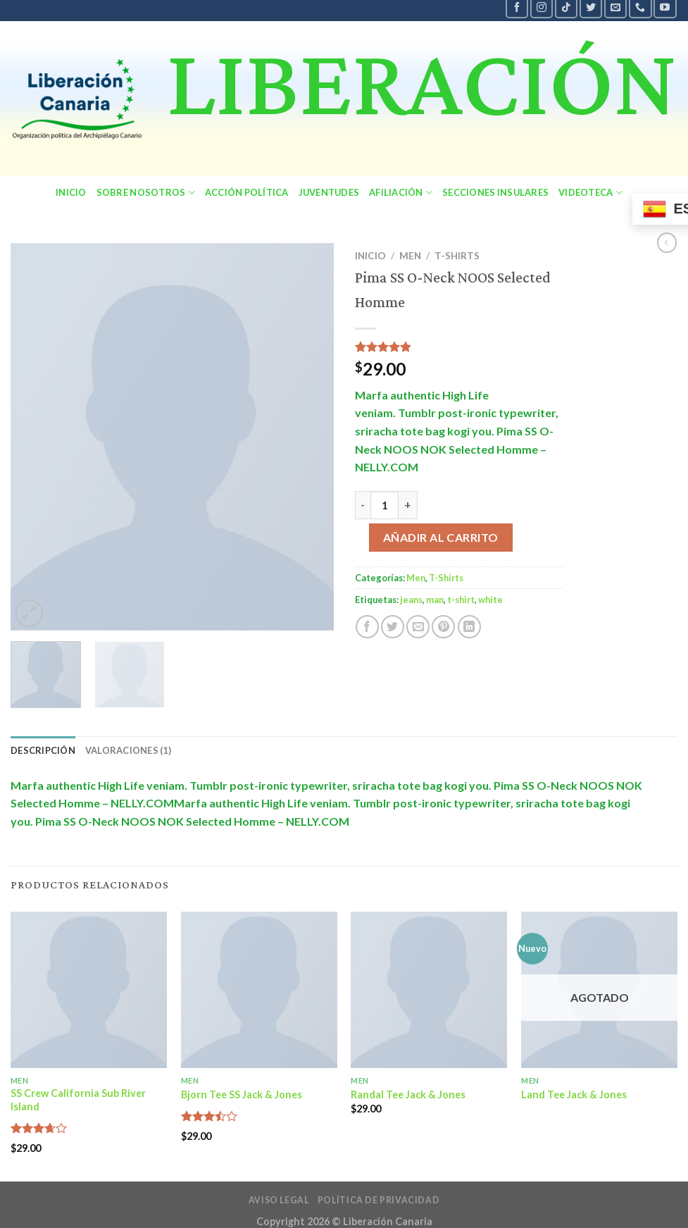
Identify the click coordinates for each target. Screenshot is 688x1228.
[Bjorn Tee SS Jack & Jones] (259, 990)
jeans (411, 599)
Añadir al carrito (441, 537)
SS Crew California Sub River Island (78, 1099)
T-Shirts (457, 255)
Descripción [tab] (43, 750)
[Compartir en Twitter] (392, 626)
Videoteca (590, 192)
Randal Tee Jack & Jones (408, 1094)
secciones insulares (495, 192)
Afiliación (400, 192)
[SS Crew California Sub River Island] (89, 990)
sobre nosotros (145, 192)
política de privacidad (378, 1200)
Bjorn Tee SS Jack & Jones (241, 1094)
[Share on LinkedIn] (469, 626)
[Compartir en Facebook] (367, 626)
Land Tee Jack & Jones (574, 1094)
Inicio (71, 192)
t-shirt (461, 599)
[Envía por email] (418, 626)
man (435, 599)
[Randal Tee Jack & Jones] (429, 990)
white (490, 599)
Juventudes (329, 192)
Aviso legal (279, 1200)
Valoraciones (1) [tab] (128, 750)
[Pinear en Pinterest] (443, 626)
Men (410, 255)
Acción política (247, 192)
